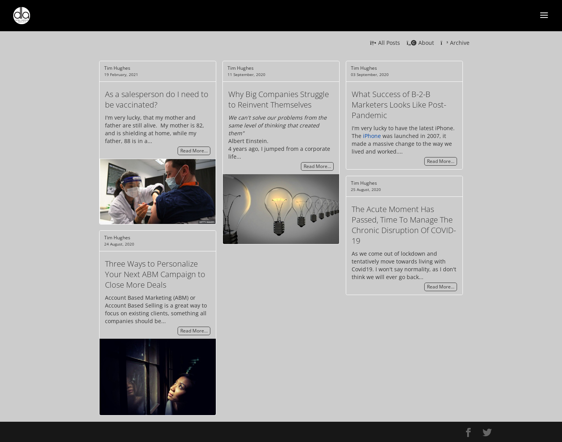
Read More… (194, 151)
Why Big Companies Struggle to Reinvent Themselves (278, 99)
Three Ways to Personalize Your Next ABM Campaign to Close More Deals (155, 274)
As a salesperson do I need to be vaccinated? (156, 99)
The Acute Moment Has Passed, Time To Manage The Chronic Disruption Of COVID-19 (404, 225)
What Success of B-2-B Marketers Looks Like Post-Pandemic (399, 104)
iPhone (372, 136)
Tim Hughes (117, 68)
